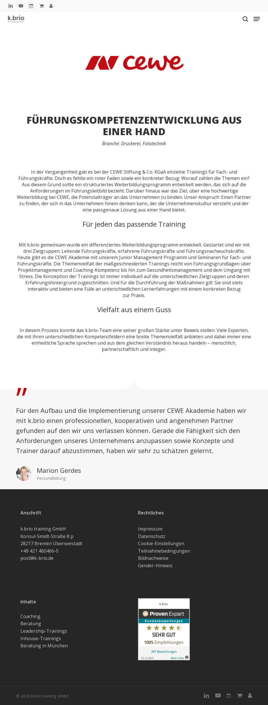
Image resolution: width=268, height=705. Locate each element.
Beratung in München (44, 645)
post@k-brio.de (36, 558)
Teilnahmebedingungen (164, 551)
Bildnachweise (153, 558)
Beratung (30, 623)
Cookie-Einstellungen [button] (161, 543)
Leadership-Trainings (43, 631)
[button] (257, 19)
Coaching (30, 616)
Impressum (150, 529)
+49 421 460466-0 (39, 551)
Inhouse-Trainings (40, 638)
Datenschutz (151, 536)
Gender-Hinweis (155, 565)
